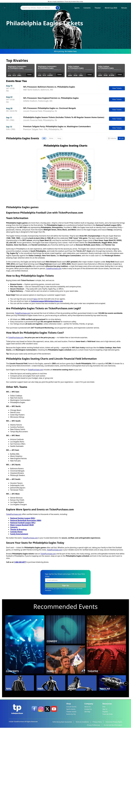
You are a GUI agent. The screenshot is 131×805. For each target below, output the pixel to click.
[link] (34, 785)
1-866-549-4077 (20, 638)
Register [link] (105, 788)
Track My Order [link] (107, 790)
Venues (124, 8)
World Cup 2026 (111, 8)
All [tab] (44, 138)
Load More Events (65, 213)
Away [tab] (59, 138)
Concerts (87, 8)
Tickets (29, 74)
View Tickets (117, 88)
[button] (65, 250)
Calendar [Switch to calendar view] (112, 138)
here (35, 375)
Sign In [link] (104, 786)
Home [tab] (51, 138)
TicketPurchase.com (53, 345)
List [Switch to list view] (121, 138)
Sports (76, 8)
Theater (98, 8)
